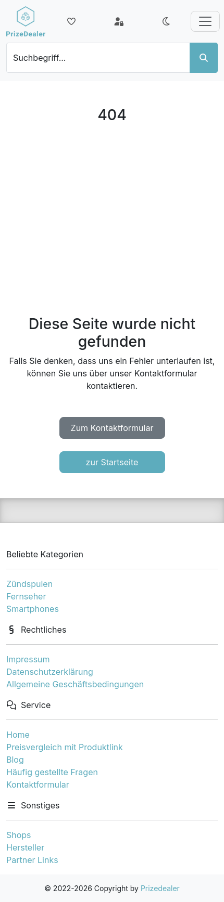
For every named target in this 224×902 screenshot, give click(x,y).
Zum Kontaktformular (112, 428)
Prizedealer (160, 888)
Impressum (28, 659)
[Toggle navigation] (205, 21)
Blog (15, 759)
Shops (18, 835)
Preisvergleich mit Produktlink (64, 747)
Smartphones (32, 609)
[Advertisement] (112, 219)
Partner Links (32, 860)
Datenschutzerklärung (49, 671)
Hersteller (25, 847)
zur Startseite (112, 462)
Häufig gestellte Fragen (52, 772)
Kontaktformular (37, 784)
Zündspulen (29, 584)
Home (18, 734)
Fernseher (26, 596)
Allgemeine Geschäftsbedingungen (75, 684)
